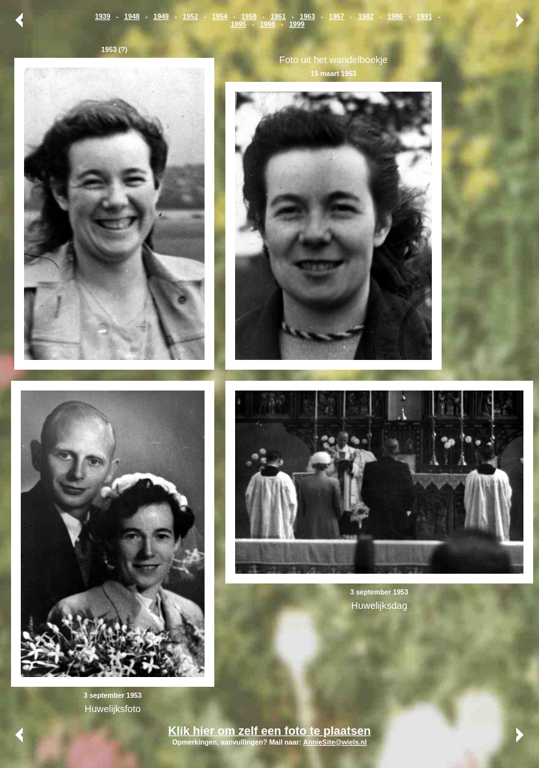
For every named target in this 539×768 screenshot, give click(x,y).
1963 (307, 16)
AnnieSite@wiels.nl (335, 742)
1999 (297, 24)
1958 (249, 16)
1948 (132, 16)
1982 (366, 16)
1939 (102, 16)
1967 (337, 16)
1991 (424, 16)
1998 (267, 24)
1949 (161, 16)
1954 (219, 16)
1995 (238, 24)
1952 (190, 16)
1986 (395, 16)
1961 (278, 16)
